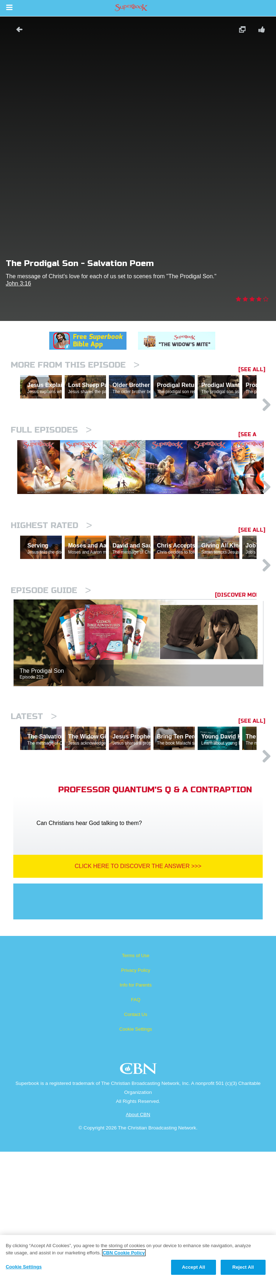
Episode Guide (51, 689)
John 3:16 (18, 283)
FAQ (135, 1130)
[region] (138, 1258)
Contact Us (135, 1144)
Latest (34, 815)
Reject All (243, 1267)
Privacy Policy (135, 1100)
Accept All (193, 1267)
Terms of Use (136, 1085)
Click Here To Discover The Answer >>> (138, 996)
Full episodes (51, 461)
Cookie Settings (135, 1159)
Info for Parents (136, 1115)
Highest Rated (51, 593)
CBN (139, 1201)
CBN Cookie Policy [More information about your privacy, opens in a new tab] (124, 1252)
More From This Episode (75, 365)
